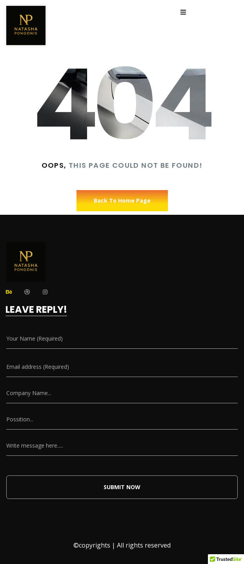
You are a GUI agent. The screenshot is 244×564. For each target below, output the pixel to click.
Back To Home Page (122, 200)
